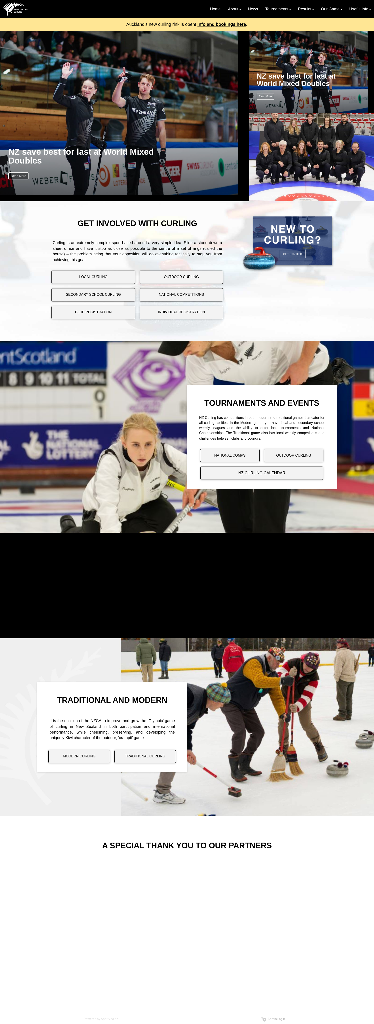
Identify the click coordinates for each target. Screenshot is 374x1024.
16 (336, 196)
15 (332, 196)
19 (349, 196)
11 (315, 196)
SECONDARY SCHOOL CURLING (93, 294)
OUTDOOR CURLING (181, 277)
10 (310, 196)
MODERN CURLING (79, 756)
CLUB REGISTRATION (93, 312)
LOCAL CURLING (93, 277)
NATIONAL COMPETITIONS (181, 294)
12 (319, 196)
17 (340, 196)
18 (344, 196)
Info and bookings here (221, 24)
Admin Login (273, 1019)
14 (328, 196)
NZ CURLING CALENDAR (261, 473)
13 (323, 196)
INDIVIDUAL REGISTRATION (181, 312)
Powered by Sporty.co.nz (101, 1019)
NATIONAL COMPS (229, 455)
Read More (18, 176)
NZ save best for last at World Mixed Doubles (81, 156)
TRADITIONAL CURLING (145, 756)
